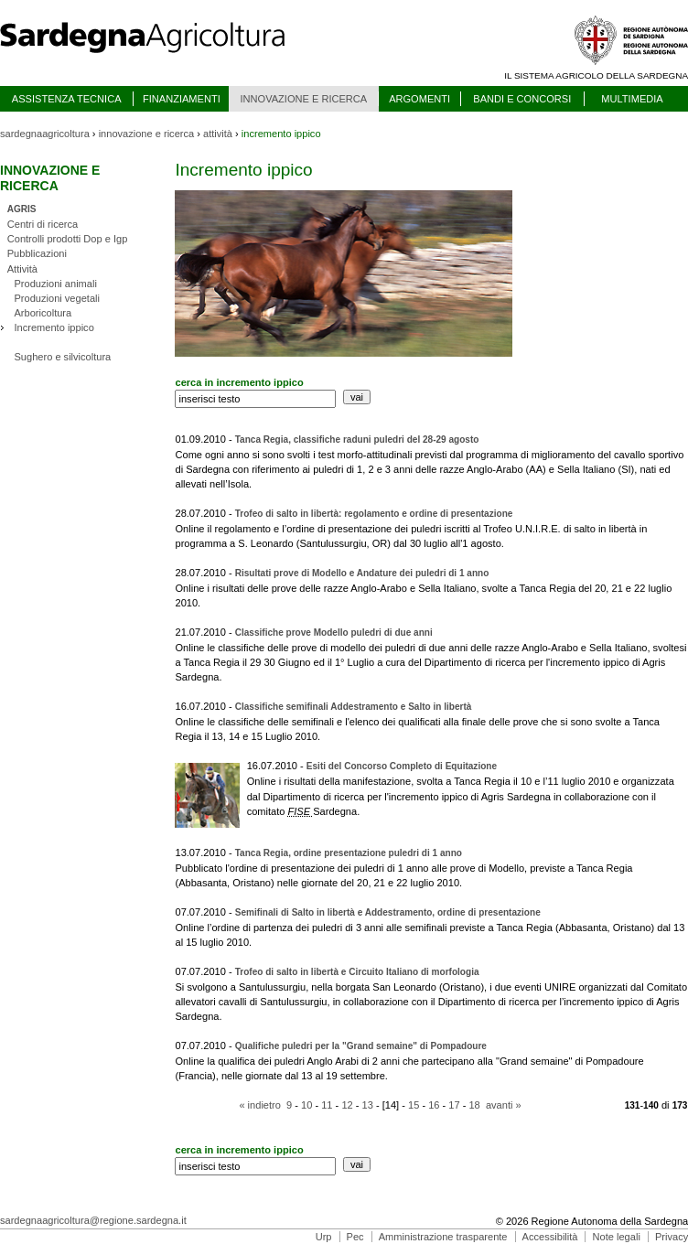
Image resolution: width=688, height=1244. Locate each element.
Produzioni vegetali (56, 298)
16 (433, 1104)
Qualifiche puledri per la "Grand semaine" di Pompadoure (361, 1046)
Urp (324, 1236)
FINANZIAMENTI (181, 98)
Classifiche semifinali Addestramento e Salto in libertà (353, 707)
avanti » (503, 1104)
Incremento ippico (53, 327)
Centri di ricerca (42, 224)
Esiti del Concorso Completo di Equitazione (401, 766)
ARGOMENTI (419, 98)
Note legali (616, 1236)
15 (413, 1104)
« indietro (260, 1104)
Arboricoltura (42, 312)
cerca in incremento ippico (239, 382)
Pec (355, 1236)
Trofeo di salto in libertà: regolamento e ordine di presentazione (374, 514)
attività (217, 133)
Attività (22, 268)
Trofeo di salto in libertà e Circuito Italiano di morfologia (357, 972)
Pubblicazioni (37, 253)
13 (367, 1104)
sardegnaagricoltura (45, 133)
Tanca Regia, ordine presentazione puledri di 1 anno (348, 853)
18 (473, 1104)
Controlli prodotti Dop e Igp (67, 238)
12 (346, 1104)
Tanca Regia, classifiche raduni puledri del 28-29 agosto (357, 439)
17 (453, 1104)
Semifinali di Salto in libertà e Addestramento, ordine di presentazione (388, 912)
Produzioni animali (55, 283)
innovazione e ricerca (147, 133)
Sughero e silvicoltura (62, 356)
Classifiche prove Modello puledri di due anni (334, 632)
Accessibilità (550, 1236)
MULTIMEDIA (631, 98)
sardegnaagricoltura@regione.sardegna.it (93, 1220)
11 (326, 1104)
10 (306, 1104)
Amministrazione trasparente (443, 1236)
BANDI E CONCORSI (522, 98)
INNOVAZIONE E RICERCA (303, 98)
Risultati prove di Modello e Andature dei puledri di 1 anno (362, 573)
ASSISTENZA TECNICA (67, 98)
